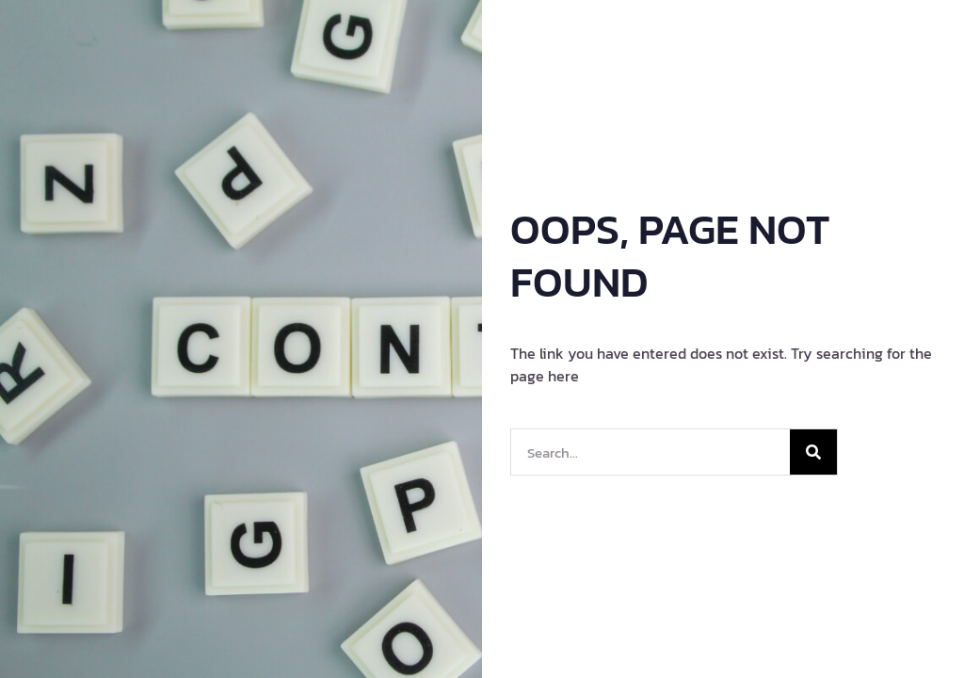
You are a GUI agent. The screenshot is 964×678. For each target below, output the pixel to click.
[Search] (813, 452)
